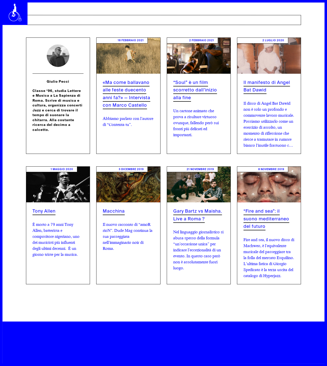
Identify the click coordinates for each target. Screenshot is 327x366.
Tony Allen (44, 211)
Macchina (114, 211)
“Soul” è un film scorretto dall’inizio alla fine (195, 90)
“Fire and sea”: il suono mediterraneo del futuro (266, 218)
